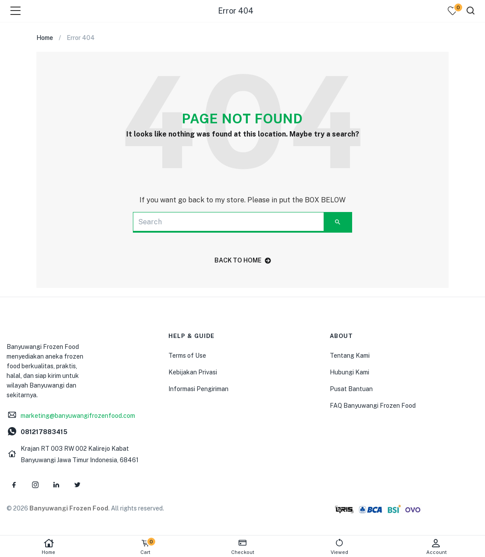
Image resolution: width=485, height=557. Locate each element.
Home (48, 547)
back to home (242, 260)
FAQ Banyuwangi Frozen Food (373, 405)
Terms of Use (187, 355)
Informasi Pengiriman (198, 388)
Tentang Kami (350, 355)
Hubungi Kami (349, 372)
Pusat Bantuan (351, 388)
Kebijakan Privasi (192, 372)
